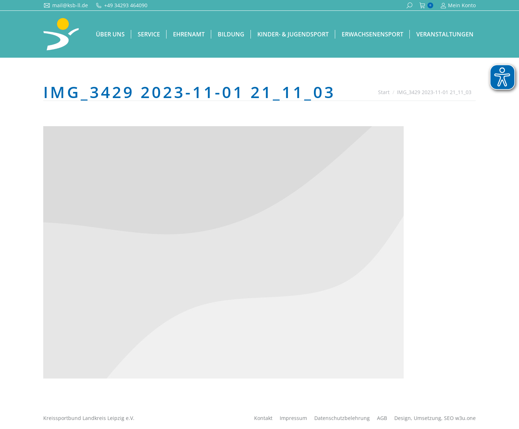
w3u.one (465, 418)
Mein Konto (458, 5)
